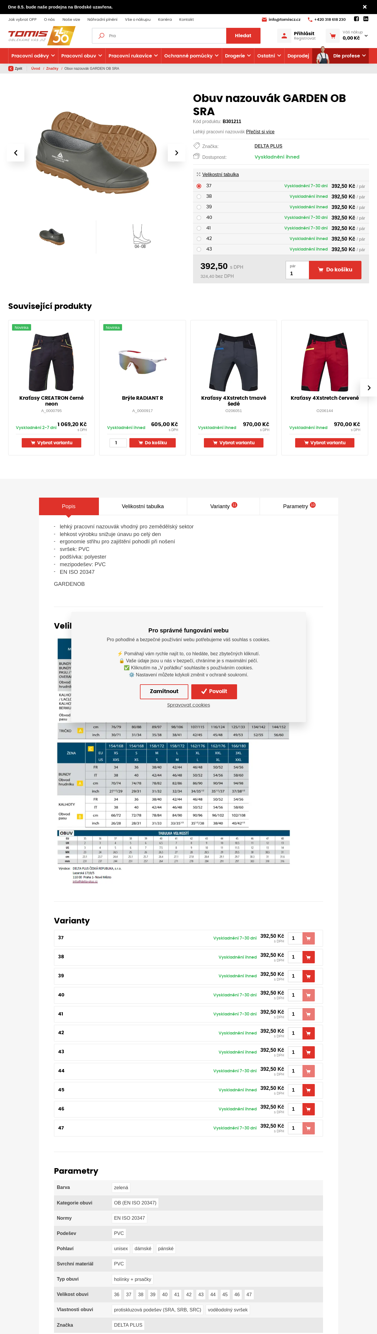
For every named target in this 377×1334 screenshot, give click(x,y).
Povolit (214, 691)
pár (293, 266)
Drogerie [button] (235, 56)
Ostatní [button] (266, 56)
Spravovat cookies (188, 705)
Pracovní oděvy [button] (30, 56)
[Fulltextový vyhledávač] (176, 36)
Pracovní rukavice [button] (130, 56)
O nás (49, 20)
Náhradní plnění (102, 20)
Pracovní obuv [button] (78, 56)
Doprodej (298, 56)
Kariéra (165, 20)
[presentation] (15, 152)
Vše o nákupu (138, 20)
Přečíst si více (260, 131)
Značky (53, 69)
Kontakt (186, 20)
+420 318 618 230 (327, 19)
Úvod (36, 69)
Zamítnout (164, 691)
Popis (68, 506)
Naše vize (71, 20)
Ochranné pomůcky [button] (188, 56)
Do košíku (152, 442)
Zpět (15, 68)
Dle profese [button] (337, 56)
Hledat (243, 35)
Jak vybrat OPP (22, 20)
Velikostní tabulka (218, 174)
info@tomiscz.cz (281, 20)
